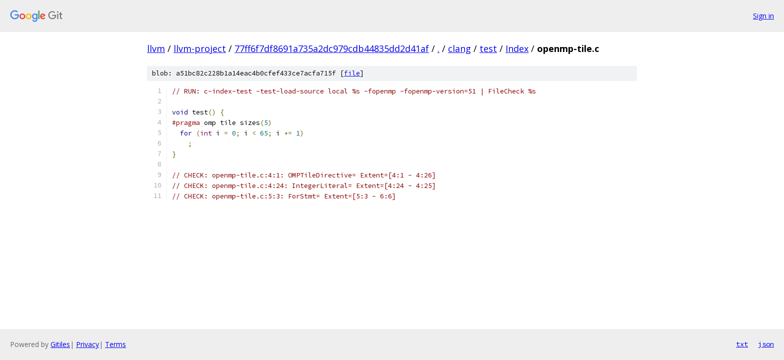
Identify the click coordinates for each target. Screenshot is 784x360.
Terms (115, 344)
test (488, 48)
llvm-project (200, 48)
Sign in (763, 15)
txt (742, 344)
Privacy (87, 344)
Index (517, 48)
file (352, 73)
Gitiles (60, 344)
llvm (156, 48)
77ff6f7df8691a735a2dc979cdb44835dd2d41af (331, 48)
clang (459, 48)
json (766, 344)
